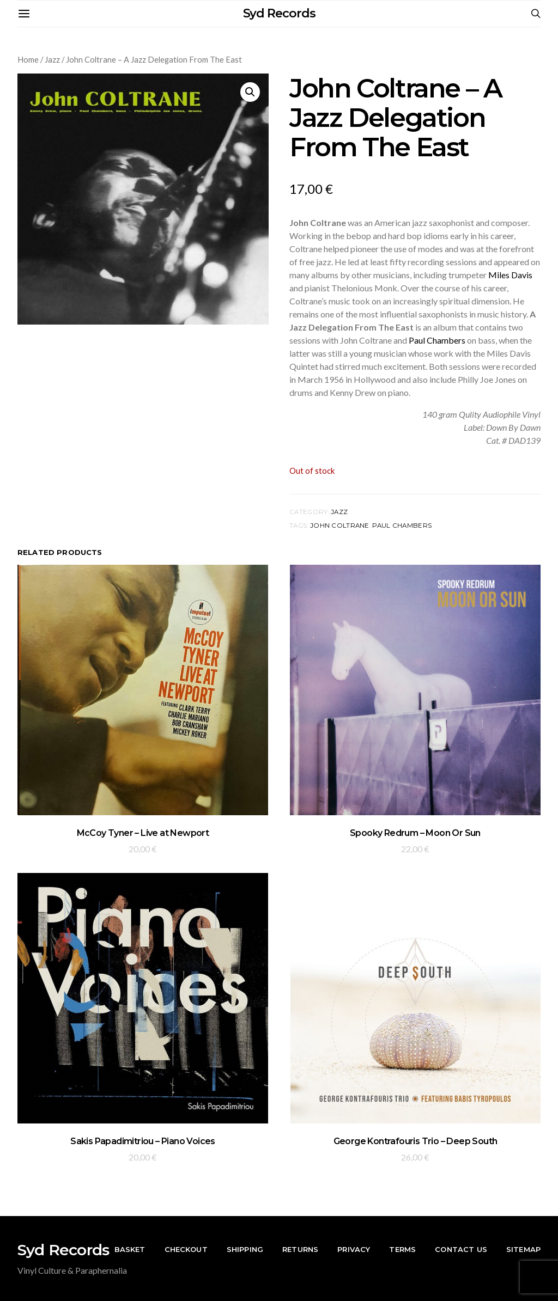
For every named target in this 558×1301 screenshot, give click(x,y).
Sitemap (523, 1249)
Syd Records (279, 13)
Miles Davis (510, 275)
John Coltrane (339, 525)
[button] (250, 92)
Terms (402, 1249)
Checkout (186, 1249)
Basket (129, 1249)
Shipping (245, 1249)
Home (28, 59)
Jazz (52, 59)
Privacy (353, 1249)
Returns (300, 1249)
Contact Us (461, 1249)
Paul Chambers (437, 340)
